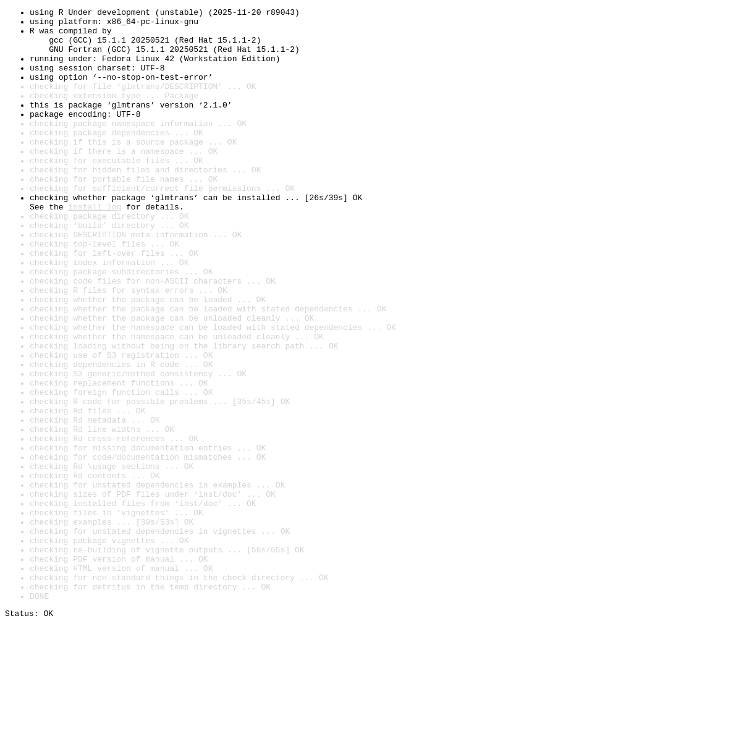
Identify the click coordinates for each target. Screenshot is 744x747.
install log (94, 247)
